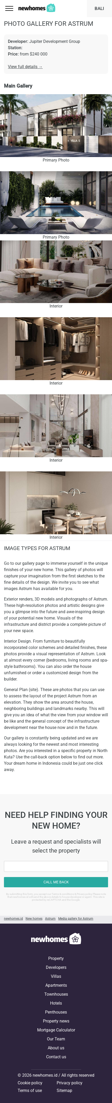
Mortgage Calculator (56, 1030)
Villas (56, 976)
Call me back (56, 882)
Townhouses (56, 994)
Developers (56, 967)
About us (56, 1047)
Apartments (56, 985)
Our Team (56, 1038)
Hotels (56, 1003)
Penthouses (56, 1012)
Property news (56, 1021)
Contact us (56, 1056)
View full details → (25, 66)
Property (56, 958)
